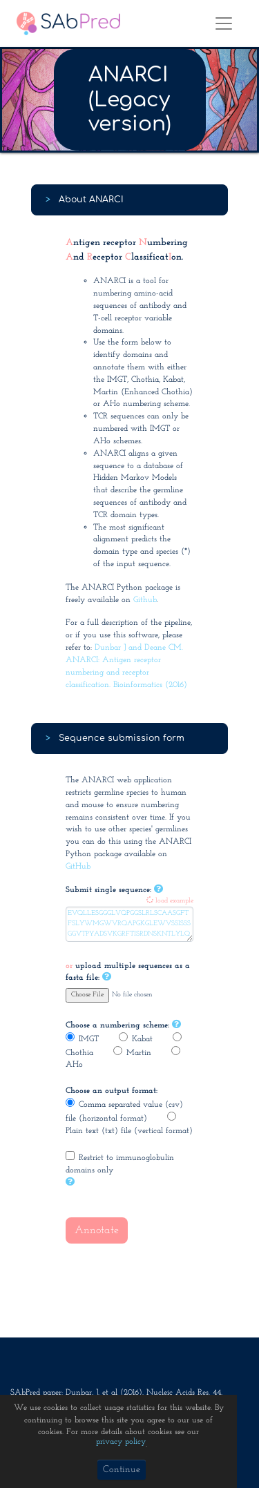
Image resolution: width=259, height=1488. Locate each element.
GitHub (78, 866)
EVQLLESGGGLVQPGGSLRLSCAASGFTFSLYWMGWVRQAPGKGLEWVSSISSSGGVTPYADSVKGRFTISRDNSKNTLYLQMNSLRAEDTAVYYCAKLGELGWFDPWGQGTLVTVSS (129, 924)
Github (145, 600)
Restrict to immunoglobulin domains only (120, 1163)
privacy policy (121, 1442)
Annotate (97, 1230)
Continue (121, 1470)
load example (169, 901)
